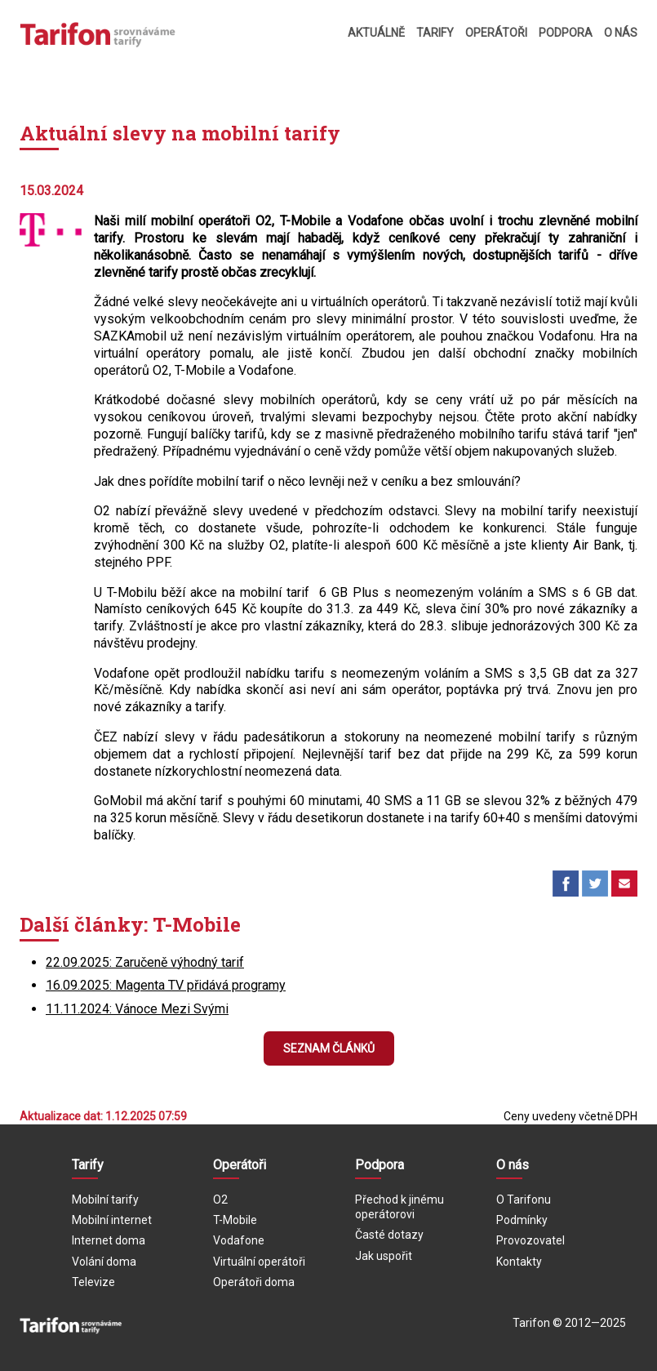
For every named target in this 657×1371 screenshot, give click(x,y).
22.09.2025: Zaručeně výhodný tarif (145, 962)
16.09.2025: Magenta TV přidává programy (166, 985)
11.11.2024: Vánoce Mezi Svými (137, 1009)
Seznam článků (329, 1048)
